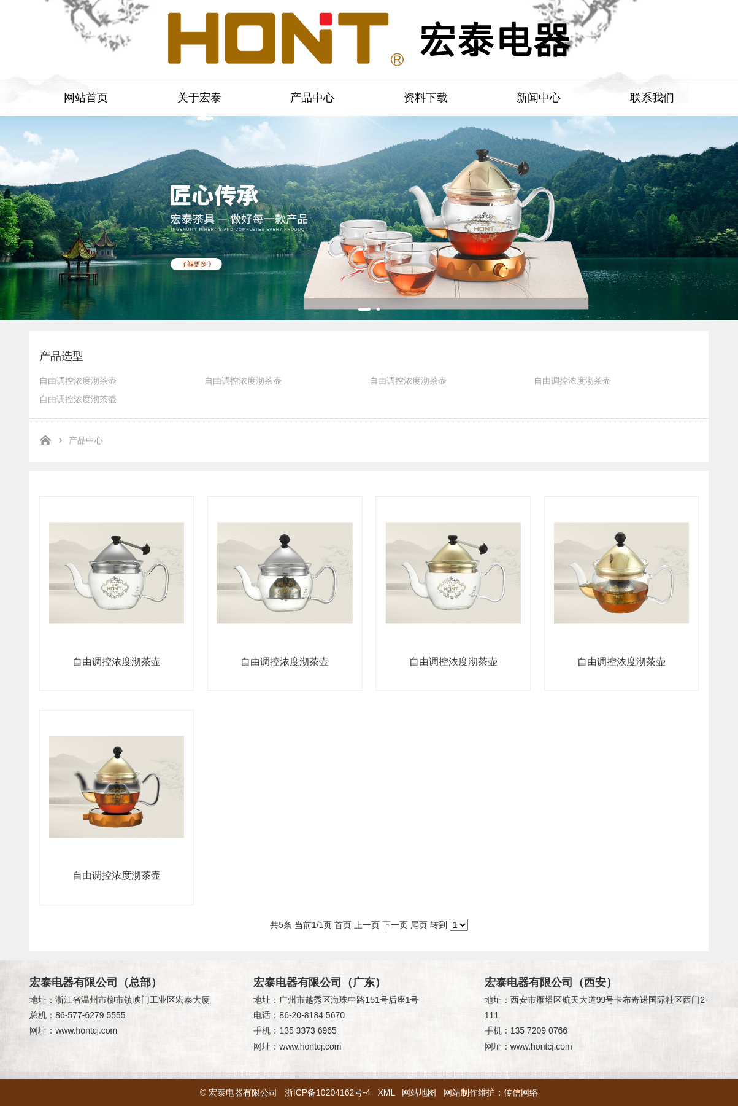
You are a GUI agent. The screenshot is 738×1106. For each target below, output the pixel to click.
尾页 (419, 925)
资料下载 (426, 98)
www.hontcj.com (86, 1030)
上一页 (367, 925)
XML (386, 1092)
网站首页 (86, 98)
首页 (343, 925)
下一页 (395, 925)
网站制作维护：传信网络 (491, 1092)
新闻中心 (539, 98)
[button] (364, 309)
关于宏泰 (199, 98)
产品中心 (312, 98)
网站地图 (419, 1092)
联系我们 (652, 98)
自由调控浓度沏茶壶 (78, 381)
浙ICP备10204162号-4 (328, 1092)
